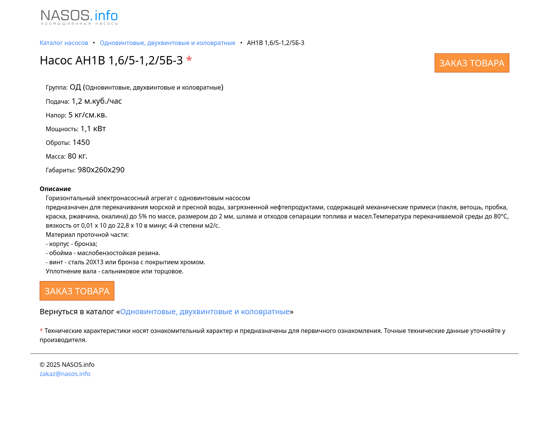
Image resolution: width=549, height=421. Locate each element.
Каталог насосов (64, 43)
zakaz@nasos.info (65, 374)
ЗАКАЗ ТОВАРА (472, 62)
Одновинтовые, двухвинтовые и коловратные (168, 43)
